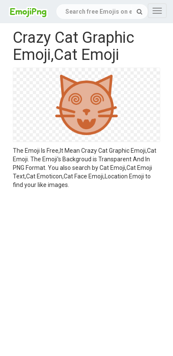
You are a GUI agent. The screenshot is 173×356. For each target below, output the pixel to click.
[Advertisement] (80, 273)
